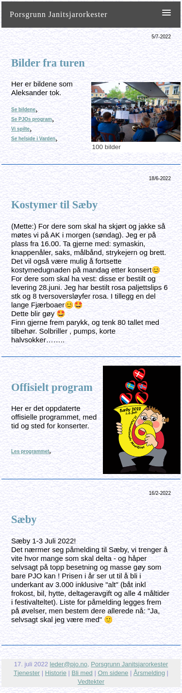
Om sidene (113, 672)
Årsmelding (149, 672)
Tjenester (27, 672)
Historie (55, 672)
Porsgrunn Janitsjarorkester (129, 664)
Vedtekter (91, 681)
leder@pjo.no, (69, 664)
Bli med (82, 672)
